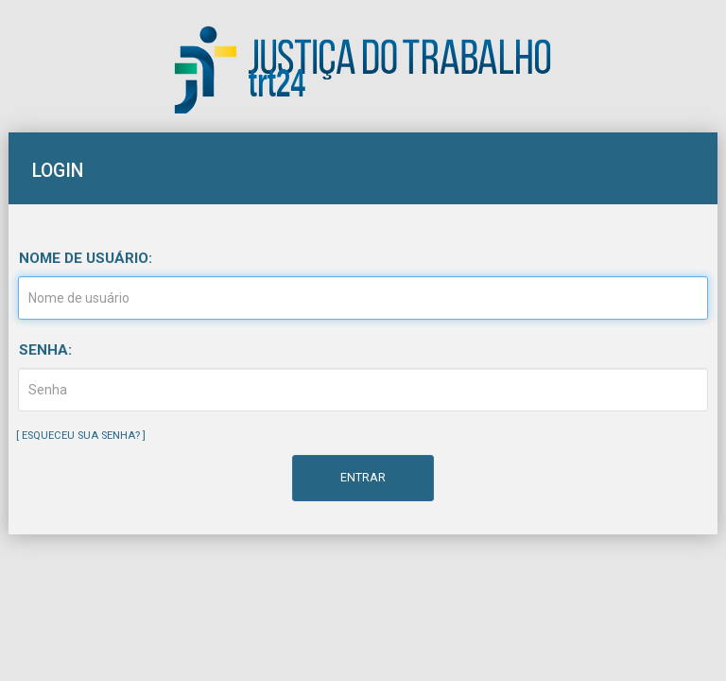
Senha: (45, 349)
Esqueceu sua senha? (81, 435)
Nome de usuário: (85, 258)
